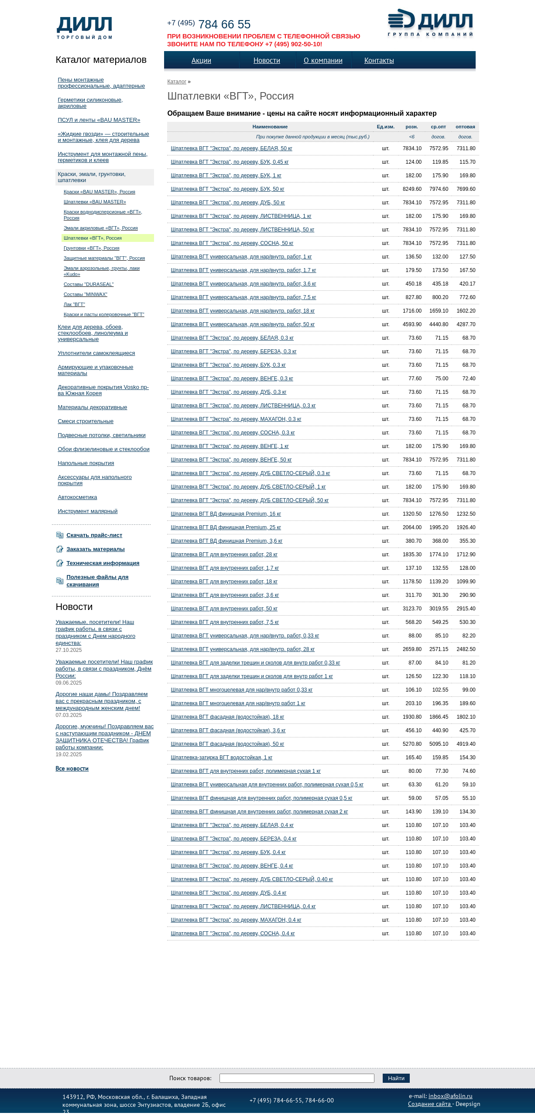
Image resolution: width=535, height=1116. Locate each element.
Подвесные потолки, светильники (101, 435)
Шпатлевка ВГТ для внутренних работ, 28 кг (224, 554)
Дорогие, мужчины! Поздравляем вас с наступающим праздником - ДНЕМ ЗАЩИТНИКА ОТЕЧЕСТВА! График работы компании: (104, 737)
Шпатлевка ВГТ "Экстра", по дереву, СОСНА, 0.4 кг (233, 933)
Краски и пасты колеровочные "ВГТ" (104, 314)
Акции (201, 60)
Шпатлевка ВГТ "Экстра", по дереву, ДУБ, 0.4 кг (228, 893)
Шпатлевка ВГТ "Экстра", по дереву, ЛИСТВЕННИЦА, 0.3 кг (243, 406)
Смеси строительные (85, 421)
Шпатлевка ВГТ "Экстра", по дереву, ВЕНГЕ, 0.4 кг (232, 866)
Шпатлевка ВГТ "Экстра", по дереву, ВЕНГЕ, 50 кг (231, 460)
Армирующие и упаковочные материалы (95, 370)
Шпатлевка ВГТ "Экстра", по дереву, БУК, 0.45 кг (229, 162)
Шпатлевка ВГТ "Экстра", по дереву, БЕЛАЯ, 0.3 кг (232, 338)
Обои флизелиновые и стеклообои (103, 449)
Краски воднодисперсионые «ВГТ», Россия (103, 214)
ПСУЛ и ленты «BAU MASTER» (99, 120)
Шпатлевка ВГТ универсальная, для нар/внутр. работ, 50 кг (243, 324)
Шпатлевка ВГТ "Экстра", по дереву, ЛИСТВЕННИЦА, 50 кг (242, 230)
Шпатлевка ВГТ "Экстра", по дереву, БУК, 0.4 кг (228, 852)
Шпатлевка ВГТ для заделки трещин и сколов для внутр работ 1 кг (252, 676)
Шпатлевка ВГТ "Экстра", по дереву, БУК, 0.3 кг (228, 365)
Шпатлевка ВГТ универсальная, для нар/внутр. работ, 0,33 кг (245, 636)
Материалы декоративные (92, 407)
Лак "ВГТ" (74, 304)
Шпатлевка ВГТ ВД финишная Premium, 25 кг (226, 527)
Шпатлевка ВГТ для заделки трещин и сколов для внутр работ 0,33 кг (255, 663)
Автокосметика (77, 497)
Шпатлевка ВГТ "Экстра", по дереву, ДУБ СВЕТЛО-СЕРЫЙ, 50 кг (250, 500)
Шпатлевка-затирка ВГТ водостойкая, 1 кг (221, 757)
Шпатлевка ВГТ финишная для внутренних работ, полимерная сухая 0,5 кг (261, 798)
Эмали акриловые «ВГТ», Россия (101, 228)
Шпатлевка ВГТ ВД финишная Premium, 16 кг (226, 514)
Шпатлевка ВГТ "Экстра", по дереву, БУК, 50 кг (227, 189)
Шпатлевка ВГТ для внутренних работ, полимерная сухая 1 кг (246, 771)
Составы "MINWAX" (85, 294)
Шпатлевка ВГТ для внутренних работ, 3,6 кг (225, 595)
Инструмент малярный (87, 511)
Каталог (176, 82)
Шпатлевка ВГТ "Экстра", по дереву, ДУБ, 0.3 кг (228, 392)
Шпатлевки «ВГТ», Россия (93, 238)
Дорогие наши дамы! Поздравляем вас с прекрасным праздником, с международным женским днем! (101, 701)
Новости (267, 60)
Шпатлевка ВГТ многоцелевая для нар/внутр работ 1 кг (238, 703)
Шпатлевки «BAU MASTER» (95, 201)
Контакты (379, 60)
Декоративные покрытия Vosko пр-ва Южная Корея (103, 390)
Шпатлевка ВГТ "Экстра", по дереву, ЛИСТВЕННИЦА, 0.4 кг (243, 906)
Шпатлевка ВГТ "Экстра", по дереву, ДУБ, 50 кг (228, 203)
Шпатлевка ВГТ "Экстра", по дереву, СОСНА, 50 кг (232, 243)
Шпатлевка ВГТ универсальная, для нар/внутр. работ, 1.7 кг (243, 270)
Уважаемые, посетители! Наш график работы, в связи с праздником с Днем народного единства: (95, 632)
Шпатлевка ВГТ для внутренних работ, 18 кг (224, 582)
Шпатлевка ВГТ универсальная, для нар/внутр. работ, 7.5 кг (243, 297)
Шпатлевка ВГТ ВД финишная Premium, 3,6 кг (226, 541)
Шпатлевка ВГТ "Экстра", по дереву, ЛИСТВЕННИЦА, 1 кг (241, 216)
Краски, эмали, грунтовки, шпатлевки (92, 177)
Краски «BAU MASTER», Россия (99, 191)
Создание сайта (430, 1103)
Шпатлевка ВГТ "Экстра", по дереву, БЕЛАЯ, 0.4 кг (232, 825)
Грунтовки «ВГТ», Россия (92, 248)
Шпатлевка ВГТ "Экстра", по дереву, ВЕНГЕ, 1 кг (230, 446)
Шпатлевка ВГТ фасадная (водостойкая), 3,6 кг (228, 730)
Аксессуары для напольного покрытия (95, 480)
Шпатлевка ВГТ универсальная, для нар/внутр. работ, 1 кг (241, 257)
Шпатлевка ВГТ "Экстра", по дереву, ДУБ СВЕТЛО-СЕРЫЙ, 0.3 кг (250, 473)
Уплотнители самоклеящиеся (96, 353)
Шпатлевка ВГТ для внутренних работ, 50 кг (224, 609)
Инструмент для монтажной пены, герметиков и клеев (102, 157)
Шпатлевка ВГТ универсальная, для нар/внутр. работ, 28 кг (243, 649)
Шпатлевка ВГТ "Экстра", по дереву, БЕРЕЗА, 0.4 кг (233, 839)
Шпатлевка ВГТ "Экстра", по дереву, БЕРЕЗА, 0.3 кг (233, 351)
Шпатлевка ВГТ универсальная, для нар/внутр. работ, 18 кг (243, 311)
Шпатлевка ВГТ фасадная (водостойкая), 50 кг (227, 744)
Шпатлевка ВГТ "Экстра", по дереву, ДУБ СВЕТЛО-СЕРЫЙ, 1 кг (248, 487)
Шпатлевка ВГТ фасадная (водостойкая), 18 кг (227, 717)
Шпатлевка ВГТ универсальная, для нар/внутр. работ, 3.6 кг (243, 284)
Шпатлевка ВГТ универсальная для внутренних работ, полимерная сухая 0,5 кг (267, 785)
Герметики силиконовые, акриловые (90, 102)
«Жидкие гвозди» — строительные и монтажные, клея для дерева (103, 137)
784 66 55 (208, 24)
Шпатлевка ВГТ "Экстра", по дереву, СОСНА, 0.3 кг (233, 433)
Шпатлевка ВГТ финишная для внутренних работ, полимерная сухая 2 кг (259, 812)
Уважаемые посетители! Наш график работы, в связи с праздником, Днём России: (104, 668)
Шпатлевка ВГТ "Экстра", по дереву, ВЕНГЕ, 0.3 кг (232, 378)
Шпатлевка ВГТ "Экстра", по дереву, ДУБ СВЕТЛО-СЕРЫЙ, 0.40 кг (252, 879)
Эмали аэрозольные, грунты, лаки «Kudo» (102, 271)
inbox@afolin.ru (451, 1095)
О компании (323, 60)
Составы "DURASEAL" (89, 284)
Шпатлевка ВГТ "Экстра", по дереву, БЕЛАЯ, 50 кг (231, 148)
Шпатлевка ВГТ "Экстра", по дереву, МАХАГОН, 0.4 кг (236, 920)
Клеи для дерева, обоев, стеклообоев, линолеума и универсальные (93, 333)
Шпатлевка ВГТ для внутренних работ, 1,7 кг (225, 568)
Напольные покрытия (86, 463)
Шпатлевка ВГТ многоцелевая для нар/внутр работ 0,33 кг (241, 690)
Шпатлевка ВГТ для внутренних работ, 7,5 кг (225, 622)
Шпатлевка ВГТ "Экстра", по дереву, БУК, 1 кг (226, 175)
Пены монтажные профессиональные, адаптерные (101, 82)
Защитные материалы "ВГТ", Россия (104, 258)
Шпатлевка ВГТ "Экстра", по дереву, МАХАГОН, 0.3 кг (236, 419)
